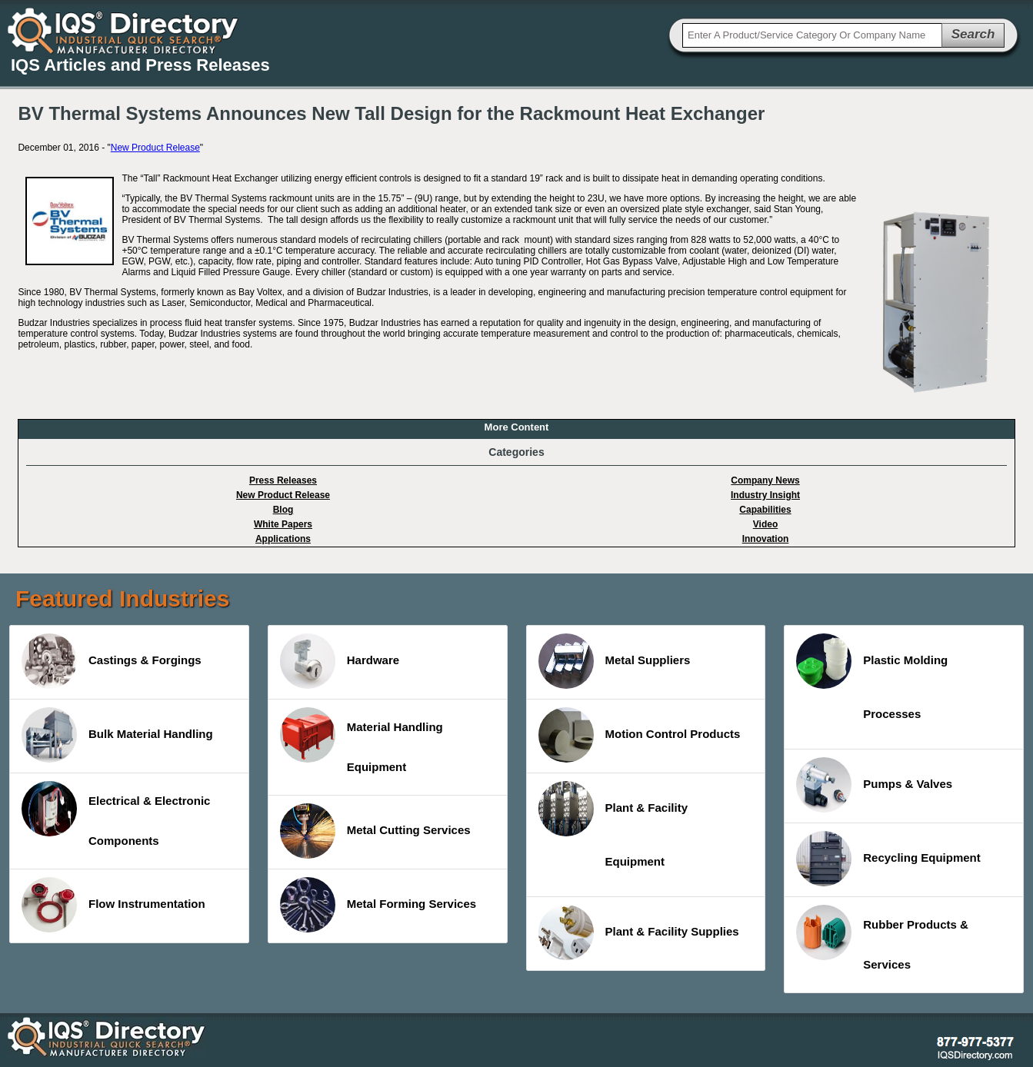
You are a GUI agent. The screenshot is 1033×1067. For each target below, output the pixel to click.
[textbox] (812, 35)
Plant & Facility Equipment (613, 824)
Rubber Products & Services (882, 938)
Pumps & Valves (874, 785)
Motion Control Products (639, 735)
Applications (283, 539)
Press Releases (283, 480)
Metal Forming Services (378, 904)
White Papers (283, 524)
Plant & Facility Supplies (638, 932)
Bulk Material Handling (117, 735)
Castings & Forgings (112, 661)
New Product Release (155, 147)
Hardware (339, 661)
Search (973, 34)
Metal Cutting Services (375, 831)
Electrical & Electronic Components (116, 814)
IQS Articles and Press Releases (140, 65)
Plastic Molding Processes (872, 676)
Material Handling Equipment (361, 740)
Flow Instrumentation (113, 904)
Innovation (765, 539)
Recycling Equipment (888, 858)
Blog (283, 509)
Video (765, 524)
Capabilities (765, 509)
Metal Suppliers (614, 661)
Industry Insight (765, 495)
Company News (765, 480)
